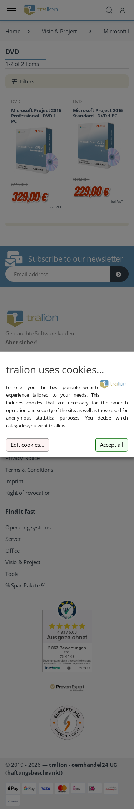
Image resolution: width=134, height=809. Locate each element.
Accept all (111, 445)
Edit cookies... (27, 445)
